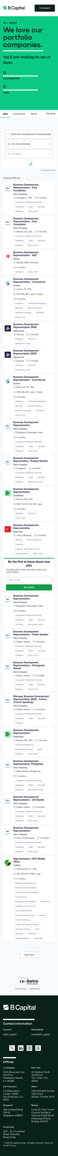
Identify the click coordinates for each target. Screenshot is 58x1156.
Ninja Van (18, 531)
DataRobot (18, 495)
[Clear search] (49, 134)
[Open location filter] (49, 153)
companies (19, 113)
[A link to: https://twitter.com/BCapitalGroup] (12, 1048)
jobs (5, 113)
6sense (16, 285)
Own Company (20, 194)
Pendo (16, 259)
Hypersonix (18, 331)
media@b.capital (40, 1034)
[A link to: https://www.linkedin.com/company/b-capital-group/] (21, 1048)
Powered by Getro (48, 170)
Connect (44, 7)
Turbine (17, 865)
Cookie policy (34, 989)
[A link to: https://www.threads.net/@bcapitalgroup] (38, 1048)
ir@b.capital (10, 1034)
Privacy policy (21, 989)
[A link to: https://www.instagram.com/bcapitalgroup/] (29, 1048)
